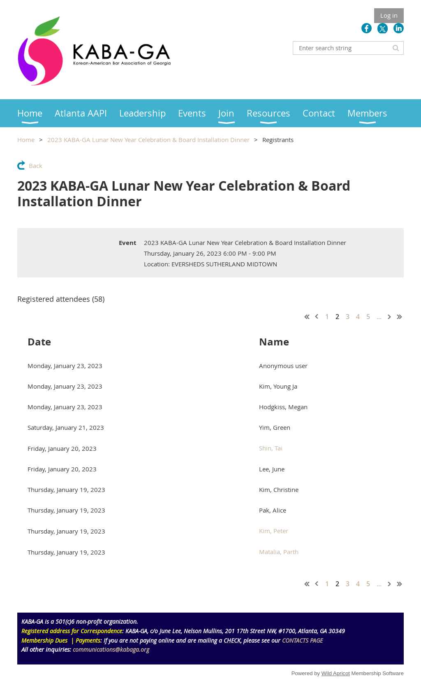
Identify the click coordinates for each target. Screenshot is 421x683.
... (379, 316)
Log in (389, 15)
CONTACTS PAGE (302, 640)
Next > (390, 316)
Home (26, 139)
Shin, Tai (270, 448)
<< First (307, 316)
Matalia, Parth (278, 552)
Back (35, 165)
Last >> (400, 316)
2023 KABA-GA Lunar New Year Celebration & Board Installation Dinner (148, 139)
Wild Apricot (336, 673)
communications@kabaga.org (111, 649)
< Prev (317, 316)
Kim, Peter (273, 531)
